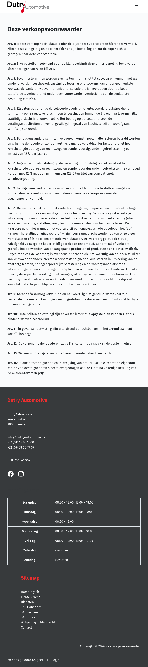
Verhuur (32, 612)
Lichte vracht (30, 597)
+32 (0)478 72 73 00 (20, 442)
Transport (34, 607)
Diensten (27, 602)
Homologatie (30, 592)
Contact (26, 627)
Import (32, 617)
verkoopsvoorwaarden (124, 646)
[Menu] (138, 6)
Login (56, 660)
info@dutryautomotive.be (26, 437)
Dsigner (37, 660)
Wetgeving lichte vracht (38, 622)
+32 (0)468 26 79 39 (20, 447)
